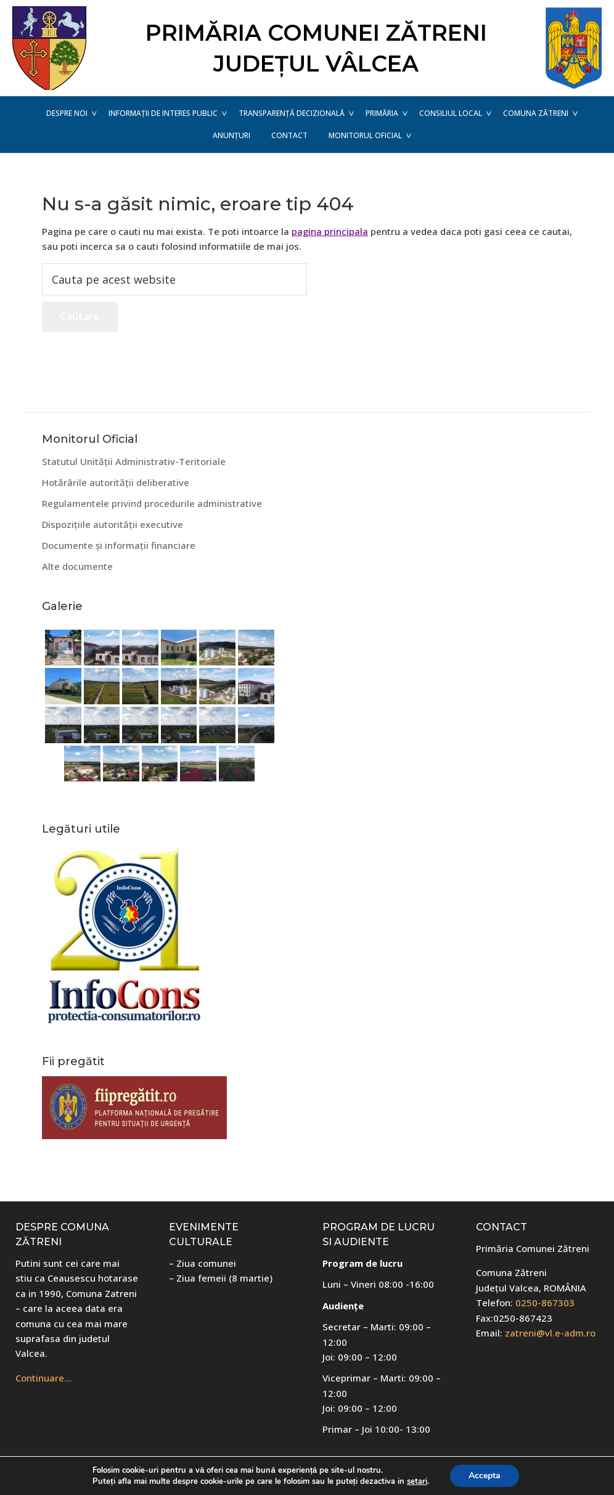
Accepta (485, 1475)
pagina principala (330, 231)
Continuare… (43, 1378)
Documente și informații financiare (118, 545)
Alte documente (77, 566)
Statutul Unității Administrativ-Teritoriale (134, 461)
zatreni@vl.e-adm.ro (550, 1333)
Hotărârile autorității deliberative (115, 482)
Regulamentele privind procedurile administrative (152, 503)
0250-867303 (545, 1302)
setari (417, 1481)
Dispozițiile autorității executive (112, 524)
